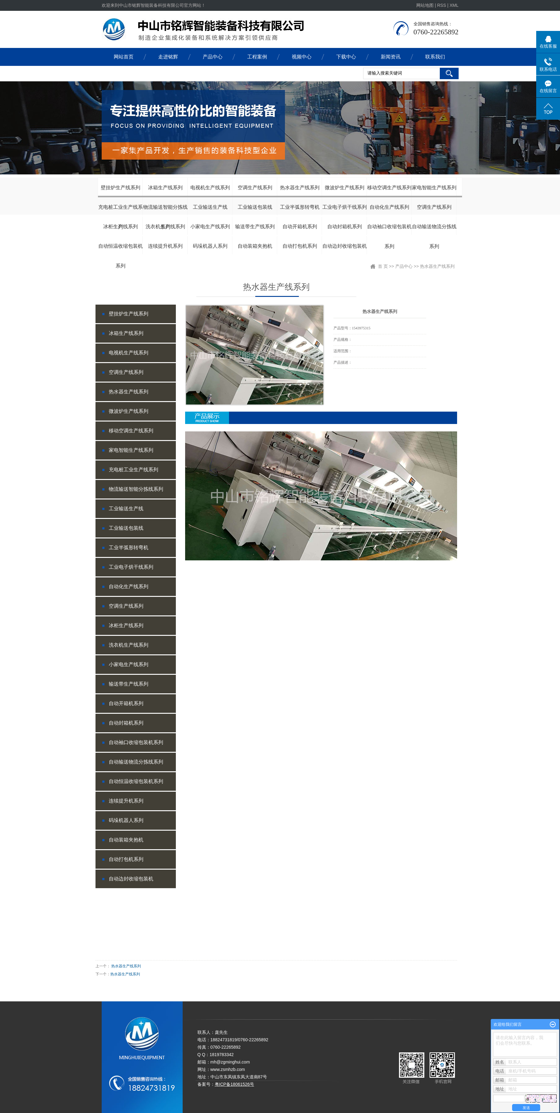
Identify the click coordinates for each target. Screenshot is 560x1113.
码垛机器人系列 (210, 246)
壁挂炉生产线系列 (120, 187)
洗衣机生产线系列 (165, 226)
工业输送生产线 (210, 207)
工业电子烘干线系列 (344, 207)
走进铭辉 (168, 56)
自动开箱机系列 (299, 226)
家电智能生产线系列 (434, 187)
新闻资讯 (391, 56)
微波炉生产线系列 (344, 187)
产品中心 (213, 56)
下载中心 (346, 56)
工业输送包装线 (255, 207)
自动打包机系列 (299, 246)
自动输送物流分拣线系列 (434, 230)
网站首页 (124, 56)
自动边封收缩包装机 (344, 246)
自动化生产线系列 (389, 207)
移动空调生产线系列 (389, 187)
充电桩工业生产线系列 (120, 210)
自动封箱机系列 (344, 226)
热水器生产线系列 (300, 187)
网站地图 (425, 5)
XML (454, 5)
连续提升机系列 (165, 246)
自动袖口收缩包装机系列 (389, 230)
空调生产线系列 (255, 187)
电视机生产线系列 (210, 187)
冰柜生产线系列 (120, 226)
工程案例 (257, 56)
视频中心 (302, 56)
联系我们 (435, 56)
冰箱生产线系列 (165, 187)
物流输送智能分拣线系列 (165, 210)
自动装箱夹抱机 (255, 246)
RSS (441, 5)
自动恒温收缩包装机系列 (120, 249)
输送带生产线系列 (255, 226)
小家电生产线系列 (210, 226)
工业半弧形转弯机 (300, 207)
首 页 (383, 266)
